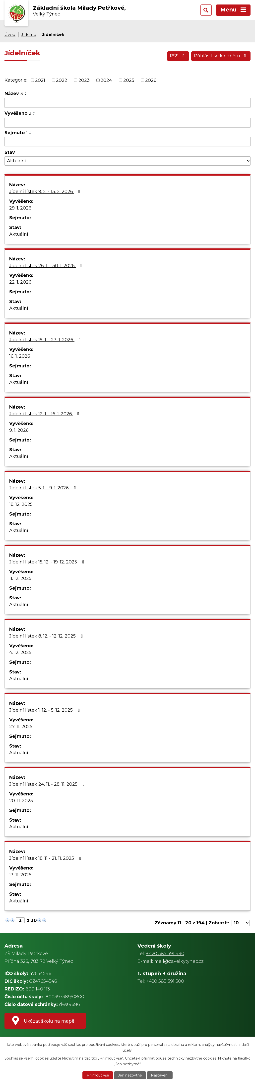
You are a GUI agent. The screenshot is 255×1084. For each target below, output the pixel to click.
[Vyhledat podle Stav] (127, 161)
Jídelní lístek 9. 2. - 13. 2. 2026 (45, 191)
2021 (40, 80)
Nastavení (159, 1075)
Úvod (9, 34)
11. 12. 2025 (20, 578)
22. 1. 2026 (20, 282)
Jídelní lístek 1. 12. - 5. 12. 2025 (45, 710)
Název (13, 93)
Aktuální (18, 234)
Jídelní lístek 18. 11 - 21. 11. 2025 (46, 858)
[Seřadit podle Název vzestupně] (25, 93)
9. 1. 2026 (19, 430)
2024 (106, 80)
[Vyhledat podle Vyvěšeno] (127, 123)
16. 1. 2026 (19, 356)
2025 (128, 80)
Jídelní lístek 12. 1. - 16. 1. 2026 (45, 414)
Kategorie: (15, 80)
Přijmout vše (98, 1075)
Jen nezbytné (130, 1075)
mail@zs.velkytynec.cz (178, 961)
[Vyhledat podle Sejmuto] (127, 142)
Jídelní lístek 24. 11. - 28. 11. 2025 (48, 784)
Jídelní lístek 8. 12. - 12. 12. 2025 (47, 636)
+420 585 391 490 (165, 953)
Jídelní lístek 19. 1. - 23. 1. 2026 (45, 339)
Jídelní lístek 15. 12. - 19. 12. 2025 (47, 562)
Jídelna (28, 34)
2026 (150, 80)
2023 (84, 80)
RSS (178, 56)
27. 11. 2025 (20, 726)
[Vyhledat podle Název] (127, 103)
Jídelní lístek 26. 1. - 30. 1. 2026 (46, 265)
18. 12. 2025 (21, 504)
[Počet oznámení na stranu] (241, 923)
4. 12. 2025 (20, 652)
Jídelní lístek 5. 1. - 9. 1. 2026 (43, 488)
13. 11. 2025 (20, 874)
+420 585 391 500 (165, 981)
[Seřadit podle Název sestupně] (25, 95)
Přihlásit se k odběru (221, 56)
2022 (61, 80)
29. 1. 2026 (20, 208)
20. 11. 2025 (21, 800)
